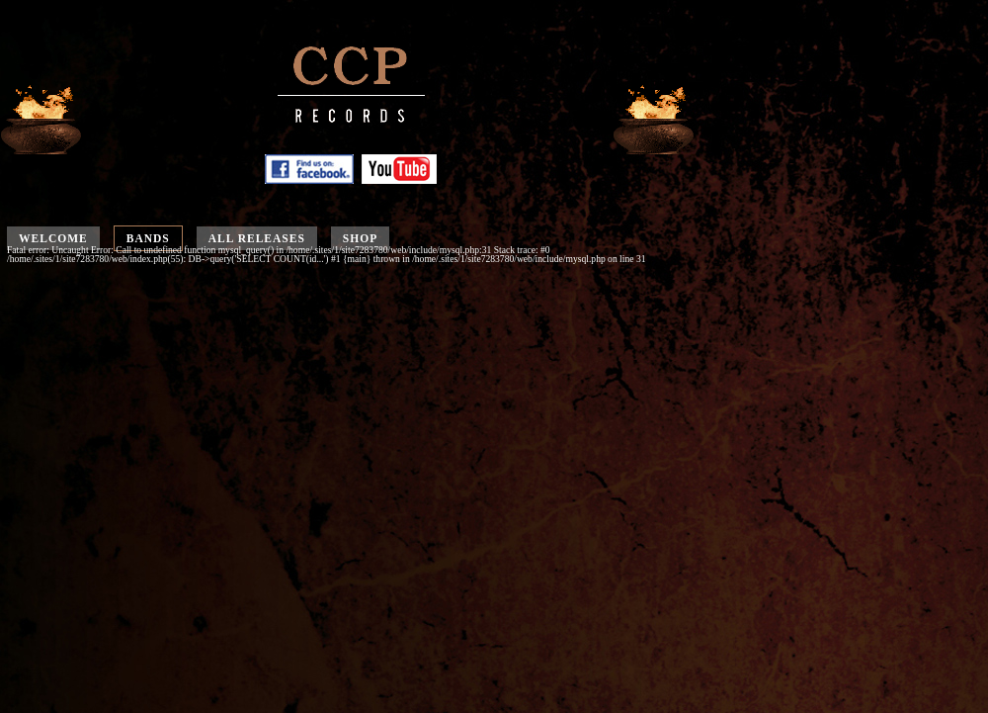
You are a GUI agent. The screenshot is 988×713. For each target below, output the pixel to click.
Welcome (53, 238)
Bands (148, 238)
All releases (256, 238)
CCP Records (351, 96)
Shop (360, 238)
